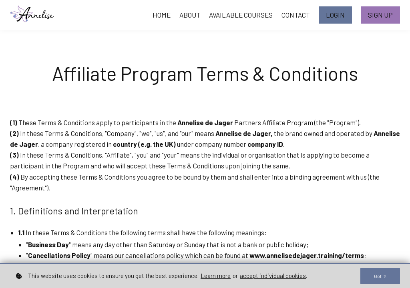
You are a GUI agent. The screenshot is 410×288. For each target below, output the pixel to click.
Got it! (378, 275)
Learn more (216, 275)
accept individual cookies (273, 275)
